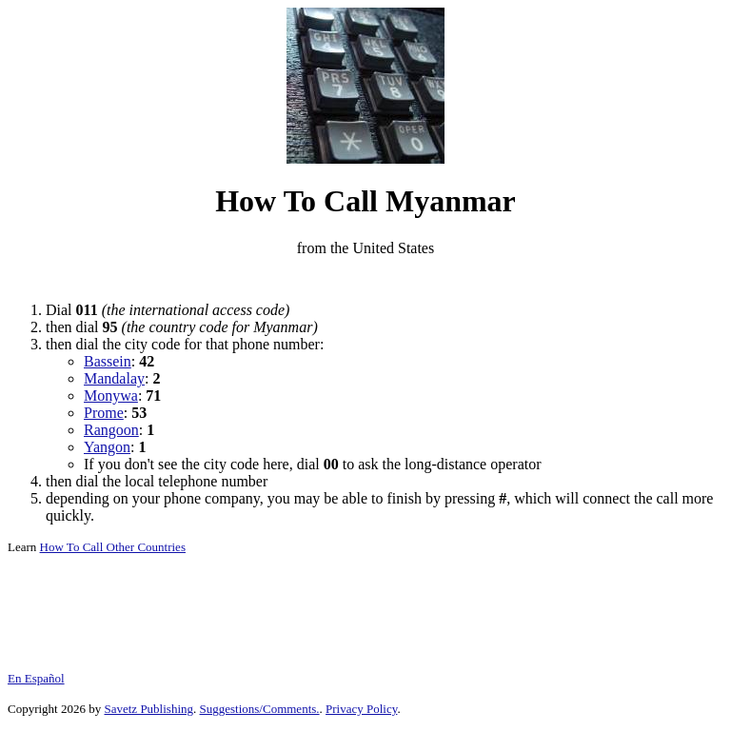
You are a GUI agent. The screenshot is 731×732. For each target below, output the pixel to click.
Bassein (107, 361)
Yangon (107, 447)
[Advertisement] (365, 279)
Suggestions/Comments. (260, 709)
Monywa (111, 395)
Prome (104, 413)
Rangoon (111, 430)
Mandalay (114, 378)
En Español (36, 678)
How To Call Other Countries (113, 547)
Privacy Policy (361, 709)
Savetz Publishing (148, 709)
